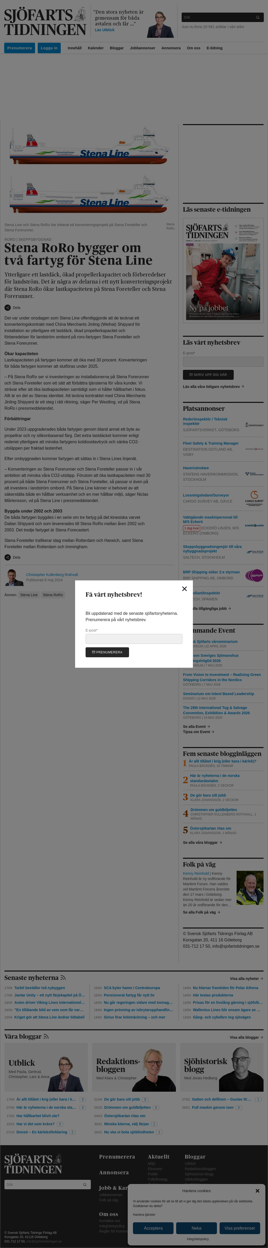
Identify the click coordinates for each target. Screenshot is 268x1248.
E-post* (134, 636)
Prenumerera (107, 652)
